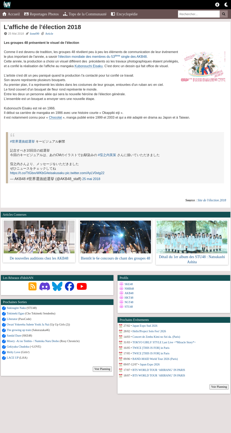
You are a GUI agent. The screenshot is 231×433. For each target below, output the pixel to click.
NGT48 (127, 302)
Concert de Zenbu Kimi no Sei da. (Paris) (155, 335)
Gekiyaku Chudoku (18, 346)
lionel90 (34, 33)
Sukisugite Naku (16, 307)
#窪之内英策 (107, 155)
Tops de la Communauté (84, 14)
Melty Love (13, 352)
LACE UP (12, 357)
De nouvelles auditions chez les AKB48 (39, 258)
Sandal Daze (14, 335)
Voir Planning (102, 369)
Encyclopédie (124, 14)
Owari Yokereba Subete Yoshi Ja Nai (28, 324)
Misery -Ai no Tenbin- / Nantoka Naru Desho (33, 341)
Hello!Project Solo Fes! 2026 (148, 330)
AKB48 (127, 293)
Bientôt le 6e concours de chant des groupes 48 (115, 258)
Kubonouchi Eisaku (89, 66)
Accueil (11, 14)
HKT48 (127, 297)
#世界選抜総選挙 (22, 141)
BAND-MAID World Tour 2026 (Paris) (154, 357)
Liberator (12, 319)
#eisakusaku (55, 173)
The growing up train (19, 330)
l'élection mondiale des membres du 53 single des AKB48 (102, 56)
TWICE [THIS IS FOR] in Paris (150, 346)
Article (49, 33)
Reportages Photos (41, 14)
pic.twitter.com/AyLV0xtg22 (84, 173)
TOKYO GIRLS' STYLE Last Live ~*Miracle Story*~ (163, 341)
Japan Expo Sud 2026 (143, 324)
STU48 (127, 306)
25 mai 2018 (91, 179)
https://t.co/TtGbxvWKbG (28, 173)
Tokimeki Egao (15, 313)
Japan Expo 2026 (149, 363)
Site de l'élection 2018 (212, 200)
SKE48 (127, 284)
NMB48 (128, 288)
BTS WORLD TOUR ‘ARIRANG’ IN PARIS (157, 368)
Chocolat (55, 117)
